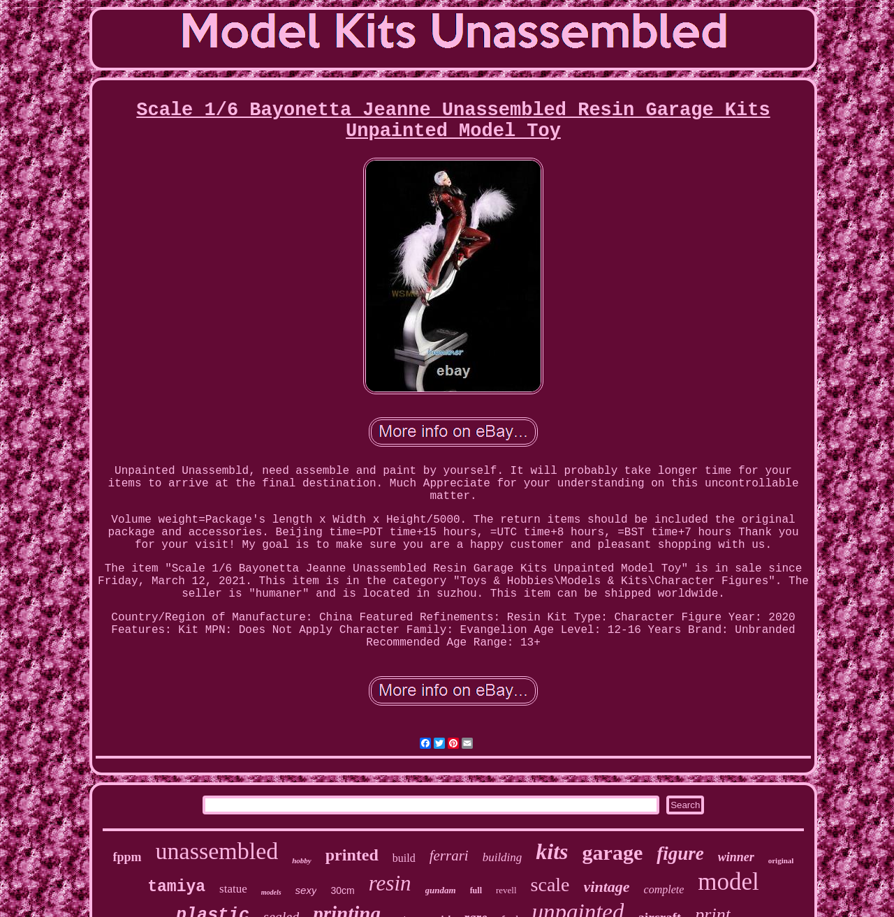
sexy (306, 890)
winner (736, 857)
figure (680, 853)
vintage (607, 886)
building (502, 857)
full (476, 890)
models (271, 892)
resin (390, 883)
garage (612, 852)
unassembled (217, 851)
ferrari (449, 855)
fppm (127, 857)
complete (664, 889)
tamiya (176, 887)
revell (506, 890)
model (728, 881)
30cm (342, 890)
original (781, 860)
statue (233, 888)
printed (352, 855)
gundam (440, 890)
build (404, 858)
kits (552, 851)
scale (550, 884)
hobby (302, 860)
